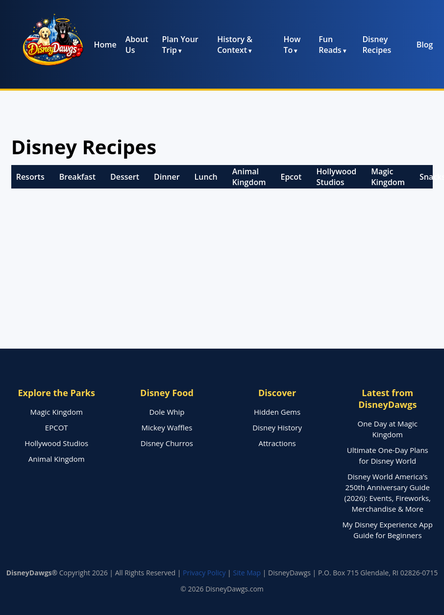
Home (105, 44)
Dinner (167, 176)
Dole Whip (166, 412)
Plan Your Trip (180, 44)
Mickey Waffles (167, 427)
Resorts (30, 176)
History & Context (234, 44)
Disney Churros (167, 443)
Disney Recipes (376, 44)
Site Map (247, 572)
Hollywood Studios (336, 177)
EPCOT (56, 427)
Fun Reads (330, 44)
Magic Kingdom (388, 177)
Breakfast (77, 176)
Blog (425, 44)
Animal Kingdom (249, 177)
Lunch (206, 176)
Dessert (124, 176)
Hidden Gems (277, 412)
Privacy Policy (204, 572)
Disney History (277, 427)
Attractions (277, 443)
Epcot (290, 176)
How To (291, 44)
